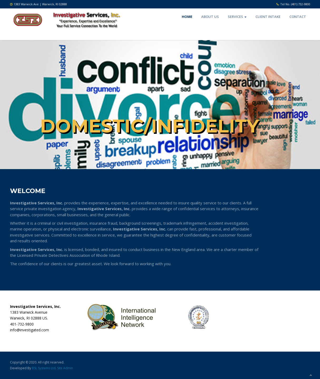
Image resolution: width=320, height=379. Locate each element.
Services (237, 16)
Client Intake (267, 16)
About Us (210, 16)
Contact (297, 16)
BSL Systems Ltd (44, 368)
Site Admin (65, 368)
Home (187, 16)
